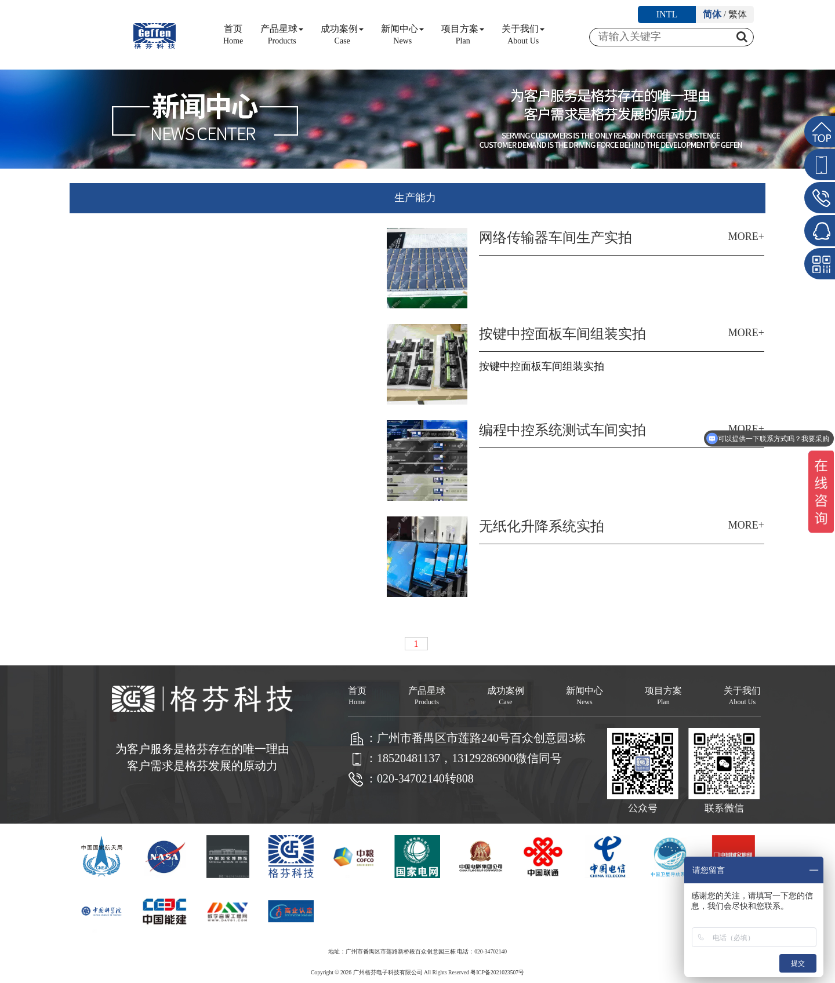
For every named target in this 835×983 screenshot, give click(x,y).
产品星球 (281, 34)
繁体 (737, 14)
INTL (666, 14)
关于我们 (523, 34)
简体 (712, 14)
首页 (233, 34)
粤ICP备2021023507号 (497, 972)
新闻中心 (402, 34)
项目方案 (462, 34)
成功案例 (342, 34)
